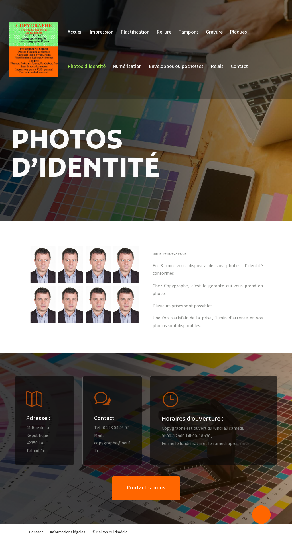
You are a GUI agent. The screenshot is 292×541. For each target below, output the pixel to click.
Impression (101, 33)
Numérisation (127, 68)
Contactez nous (146, 488)
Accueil (75, 33)
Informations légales (67, 532)
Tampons (189, 33)
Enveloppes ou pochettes (176, 68)
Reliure (164, 33)
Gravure (214, 33)
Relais (217, 68)
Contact (239, 68)
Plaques (238, 33)
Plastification (135, 33)
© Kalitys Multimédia (109, 532)
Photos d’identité (87, 68)
